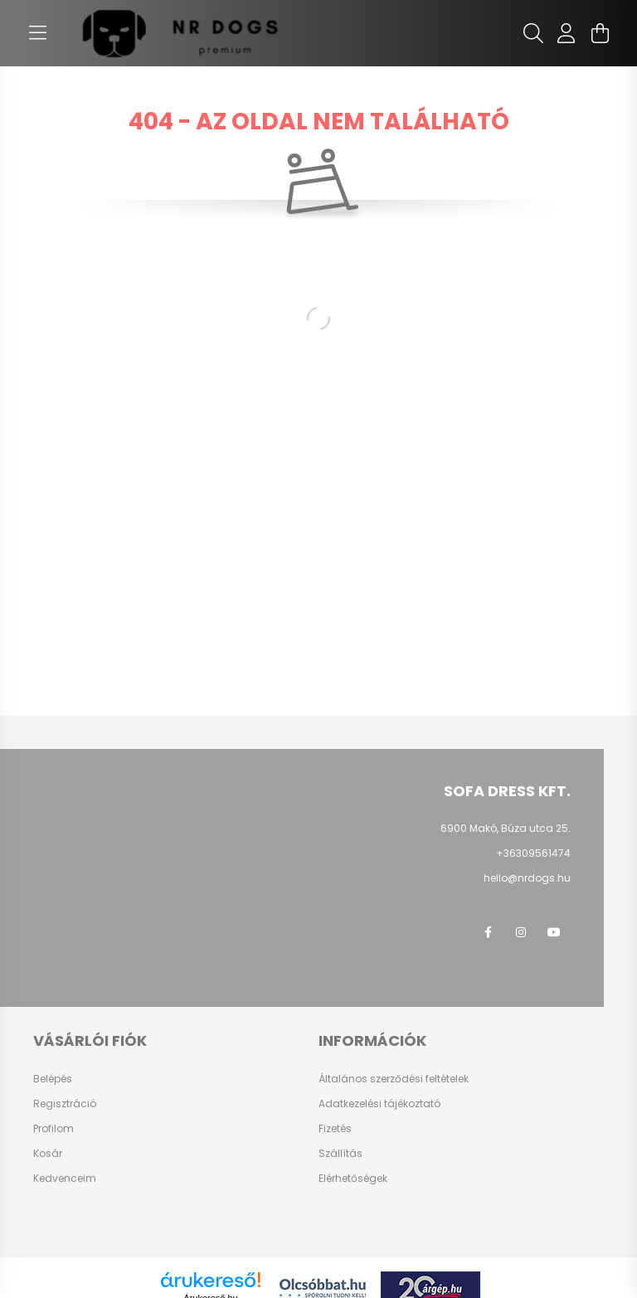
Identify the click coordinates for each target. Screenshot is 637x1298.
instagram (520, 932)
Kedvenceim (64, 1178)
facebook (487, 932)
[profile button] (566, 33)
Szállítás (340, 1153)
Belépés (52, 1079)
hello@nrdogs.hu (527, 878)
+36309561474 (533, 853)
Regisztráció (64, 1104)
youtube (554, 932)
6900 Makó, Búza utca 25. (505, 828)
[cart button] (599, 33)
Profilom (53, 1129)
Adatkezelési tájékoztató (379, 1104)
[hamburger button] (37, 33)
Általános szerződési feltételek (393, 1079)
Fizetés (335, 1129)
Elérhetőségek (352, 1178)
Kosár (47, 1153)
